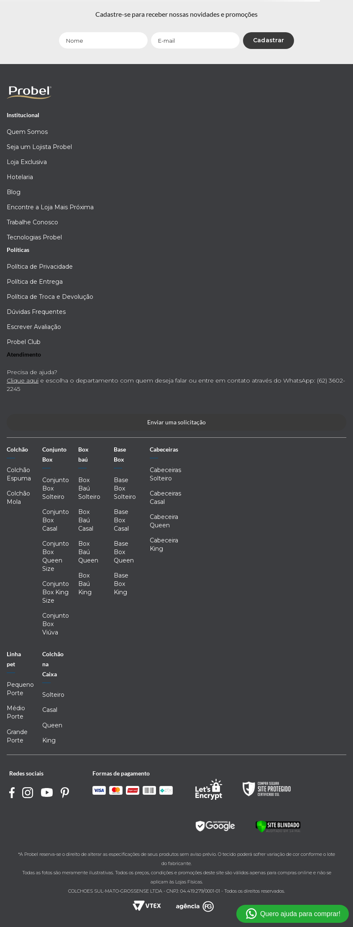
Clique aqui (22, 380)
